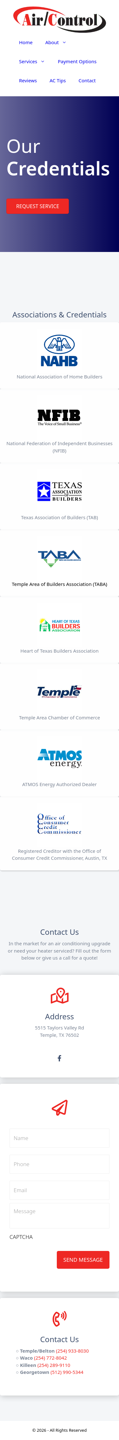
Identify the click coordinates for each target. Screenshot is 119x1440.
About (59, 42)
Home (26, 42)
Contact (87, 80)
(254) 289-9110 (53, 1365)
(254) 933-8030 (72, 1351)
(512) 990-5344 (66, 1372)
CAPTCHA (21, 1236)
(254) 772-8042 (50, 1358)
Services (35, 61)
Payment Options (77, 61)
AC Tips (58, 80)
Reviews (28, 80)
